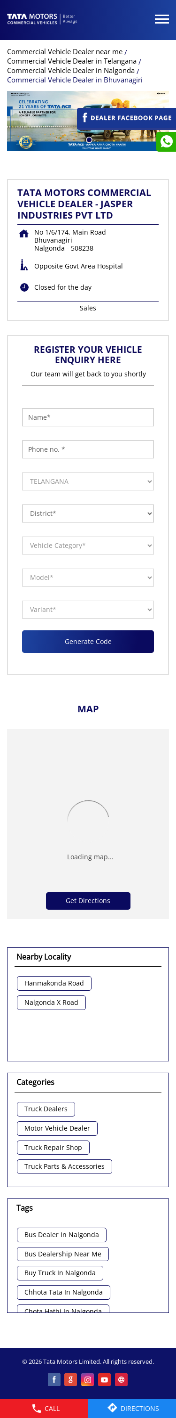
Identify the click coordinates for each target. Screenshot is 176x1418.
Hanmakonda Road (54, 983)
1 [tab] (88, 139)
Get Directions (88, 900)
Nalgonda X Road (51, 1003)
